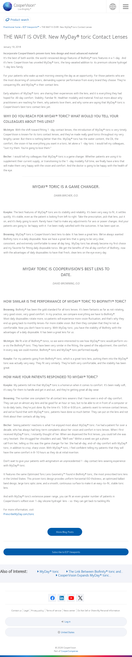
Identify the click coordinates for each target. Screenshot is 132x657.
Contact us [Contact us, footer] (16, 610)
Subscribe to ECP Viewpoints (66, 552)
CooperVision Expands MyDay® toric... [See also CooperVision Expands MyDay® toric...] (84, 575)
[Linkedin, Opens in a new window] (61, 598)
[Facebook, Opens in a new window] (52, 598)
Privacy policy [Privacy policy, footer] (37, 610)
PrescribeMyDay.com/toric (18, 514)
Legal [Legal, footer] (26, 610)
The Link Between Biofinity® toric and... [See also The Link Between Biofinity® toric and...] (96, 571)
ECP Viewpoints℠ (31, 27)
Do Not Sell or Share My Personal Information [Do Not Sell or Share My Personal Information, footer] (99, 610)
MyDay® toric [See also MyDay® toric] (49, 571)
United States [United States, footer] (67, 632)
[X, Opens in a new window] (80, 598)
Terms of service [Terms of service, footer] (53, 610)
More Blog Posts (65, 532)
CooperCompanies (69, 651)
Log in (66, 621)
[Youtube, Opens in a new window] (71, 598)
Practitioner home (11, 27)
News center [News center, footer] (69, 610)
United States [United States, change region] (112, 6)
